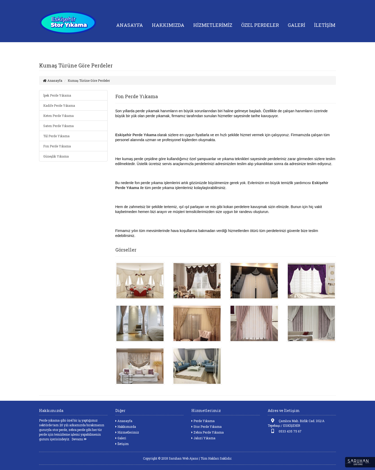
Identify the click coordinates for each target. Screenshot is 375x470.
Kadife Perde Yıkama (59, 105)
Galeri (120, 438)
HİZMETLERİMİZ (212, 25)
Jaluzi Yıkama (203, 438)
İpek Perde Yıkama (57, 95)
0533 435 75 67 (285, 431)
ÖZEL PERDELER (260, 25)
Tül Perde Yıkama (56, 136)
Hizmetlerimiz (127, 432)
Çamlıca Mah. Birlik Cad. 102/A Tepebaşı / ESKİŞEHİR (296, 423)
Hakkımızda (125, 426)
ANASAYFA (129, 25)
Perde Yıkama (203, 421)
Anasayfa (52, 80)
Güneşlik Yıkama (56, 156)
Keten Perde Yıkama (58, 116)
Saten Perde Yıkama (58, 126)
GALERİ (296, 25)
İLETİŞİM (324, 25)
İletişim (122, 444)
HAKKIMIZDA (168, 25)
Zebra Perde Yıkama (207, 432)
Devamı (79, 439)
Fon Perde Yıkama (57, 146)
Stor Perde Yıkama (206, 426)
